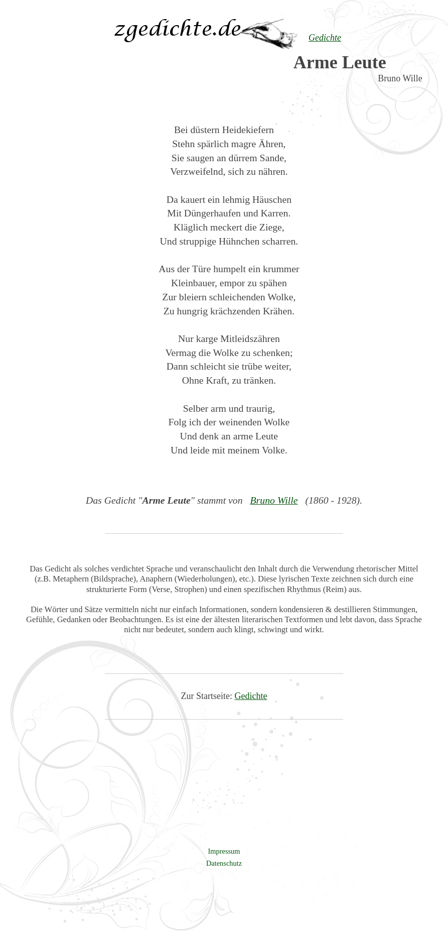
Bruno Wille (273, 500)
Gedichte (251, 696)
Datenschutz (224, 863)
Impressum (224, 851)
